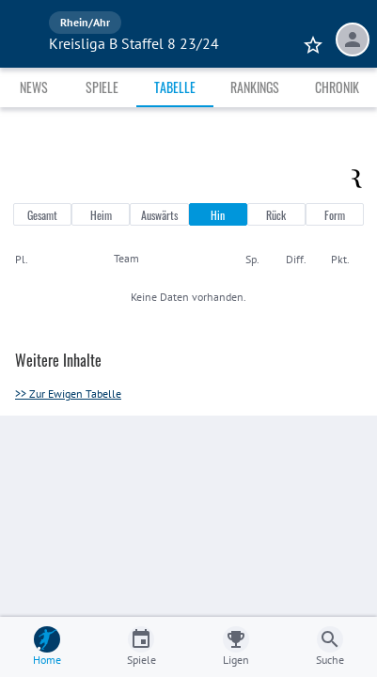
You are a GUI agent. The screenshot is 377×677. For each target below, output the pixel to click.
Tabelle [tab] (175, 87)
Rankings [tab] (254, 87)
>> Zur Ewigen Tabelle (68, 393)
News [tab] (34, 87)
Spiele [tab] (102, 87)
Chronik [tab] (337, 87)
